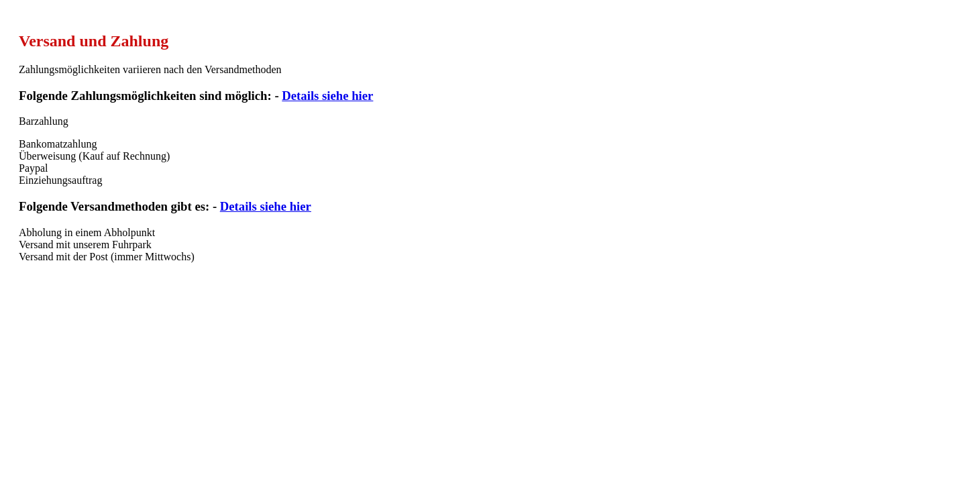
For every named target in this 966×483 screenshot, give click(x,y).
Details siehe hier (327, 96)
